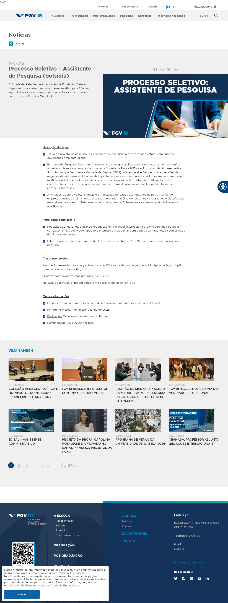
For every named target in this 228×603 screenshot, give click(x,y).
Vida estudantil (129, 7)
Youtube (199, 578)
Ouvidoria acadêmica (188, 562)
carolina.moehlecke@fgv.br (68, 269)
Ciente (22, 594)
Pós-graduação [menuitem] (105, 15)
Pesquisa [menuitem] (127, 15)
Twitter (169, 69)
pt (168, 7)
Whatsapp (176, 69)
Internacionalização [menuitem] (170, 15)
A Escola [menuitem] (60, 15)
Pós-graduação (68, 555)
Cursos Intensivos (67, 535)
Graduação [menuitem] (82, 15)
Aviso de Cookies (24, 585)
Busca (204, 15)
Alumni (60, 530)
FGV (3, 1)
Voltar (20, 43)
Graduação (64, 545)
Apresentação (65, 520)
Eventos (127, 526)
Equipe (60, 525)
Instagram (191, 578)
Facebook (155, 69)
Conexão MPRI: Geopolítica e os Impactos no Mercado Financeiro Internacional (33, 393)
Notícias (127, 521)
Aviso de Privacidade (65, 585)
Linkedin (162, 69)
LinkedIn (207, 578)
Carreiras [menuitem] (144, 15)
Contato (152, 7)
